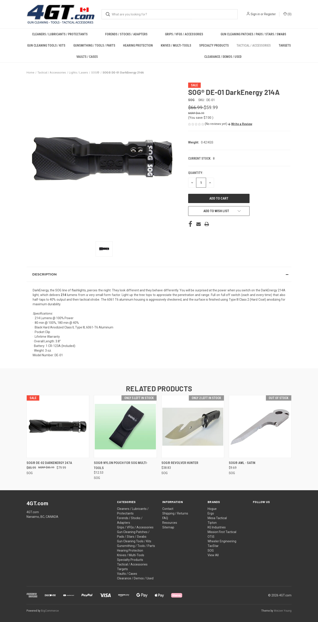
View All (213, 555)
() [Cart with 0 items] (287, 14)
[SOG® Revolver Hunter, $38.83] (192, 426)
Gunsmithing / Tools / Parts (94, 45)
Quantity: (195, 173)
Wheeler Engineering (222, 541)
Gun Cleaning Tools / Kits (46, 45)
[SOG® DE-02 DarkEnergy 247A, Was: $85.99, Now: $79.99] (57, 426)
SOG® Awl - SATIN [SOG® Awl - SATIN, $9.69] (242, 463)
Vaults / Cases (87, 56)
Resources (169, 522)
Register (270, 14)
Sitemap (168, 527)
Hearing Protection (138, 45)
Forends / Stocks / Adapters (126, 34)
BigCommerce (50, 610)
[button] (240, 124)
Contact (167, 509)
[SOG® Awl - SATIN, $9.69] (260, 426)
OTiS (211, 536)
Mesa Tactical (217, 518)
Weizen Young (283, 610)
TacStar (213, 546)
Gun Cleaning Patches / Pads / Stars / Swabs (253, 34)
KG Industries (217, 527)
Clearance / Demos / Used (223, 56)
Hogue (212, 509)
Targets (285, 45)
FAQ (165, 518)
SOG (211, 550)
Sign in (255, 14)
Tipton (212, 522)
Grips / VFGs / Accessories (184, 34)
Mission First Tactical (222, 532)
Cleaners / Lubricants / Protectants (60, 34)
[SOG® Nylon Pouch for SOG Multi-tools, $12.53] (125, 426)
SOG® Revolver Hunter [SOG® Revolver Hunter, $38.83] (179, 463)
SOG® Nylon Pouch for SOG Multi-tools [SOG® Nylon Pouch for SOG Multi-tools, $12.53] (121, 465)
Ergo (211, 513)
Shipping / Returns (175, 513)
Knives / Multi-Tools (176, 45)
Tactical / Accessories (254, 45)
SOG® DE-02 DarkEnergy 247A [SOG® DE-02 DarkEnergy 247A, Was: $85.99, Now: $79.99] (49, 463)
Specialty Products (214, 45)
